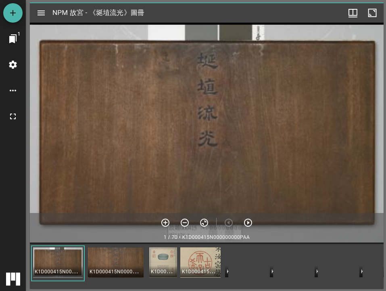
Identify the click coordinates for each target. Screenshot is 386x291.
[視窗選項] (353, 13)
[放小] (184, 222)
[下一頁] (248, 222)
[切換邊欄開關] (41, 13)
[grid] (207, 266)
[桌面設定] (13, 64)
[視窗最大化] (372, 13)
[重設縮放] (204, 222)
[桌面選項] (13, 90)
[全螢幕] (13, 116)
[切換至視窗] (13, 38)
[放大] (165, 222)
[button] (58, 263)
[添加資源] (13, 13)
